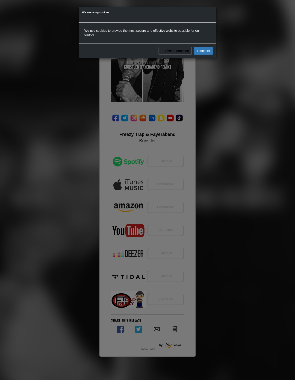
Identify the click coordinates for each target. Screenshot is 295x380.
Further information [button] (175, 51)
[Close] (211, 16)
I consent (203, 51)
